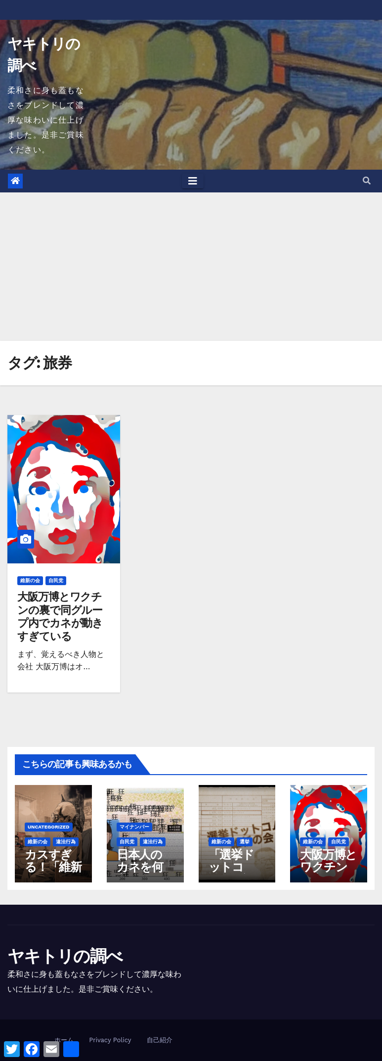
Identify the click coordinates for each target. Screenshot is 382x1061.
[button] (367, 180)
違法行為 (66, 841)
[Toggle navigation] (193, 181)
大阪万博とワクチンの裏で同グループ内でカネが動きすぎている (60, 616)
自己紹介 (159, 1040)
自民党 (55, 580)
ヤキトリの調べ (64, 956)
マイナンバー (134, 827)
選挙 (245, 841)
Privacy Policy (110, 1040)
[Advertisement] (191, 266)
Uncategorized (49, 827)
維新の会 (30, 580)
